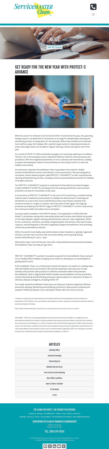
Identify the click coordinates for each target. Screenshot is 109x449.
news (69, 414)
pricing (39, 414)
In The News (54, 389)
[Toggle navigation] (93, 14)
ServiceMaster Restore (81, 417)
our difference (49, 414)
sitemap (22, 417)
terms (37, 417)
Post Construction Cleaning (54, 372)
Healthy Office (54, 350)
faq (64, 414)
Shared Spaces (54, 361)
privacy (30, 417)
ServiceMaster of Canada (61, 417)
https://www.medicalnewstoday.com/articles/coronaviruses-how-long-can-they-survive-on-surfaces (47, 309)
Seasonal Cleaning (54, 356)
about (58, 414)
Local (55, 395)
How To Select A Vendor (54, 384)
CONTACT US (76, 414)
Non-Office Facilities (54, 378)
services (32, 414)
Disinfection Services (54, 367)
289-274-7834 (56, 431)
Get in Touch (54, 47)
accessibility (45, 417)
